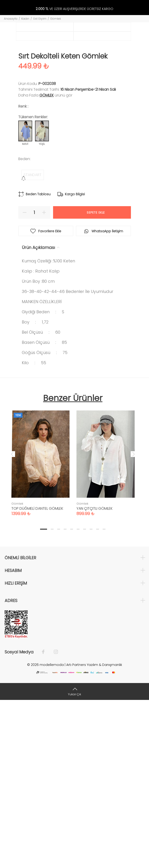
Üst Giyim (39, 19)
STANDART (32, 325)
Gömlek (55, 19)
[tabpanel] (40, 609)
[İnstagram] (53, 803)
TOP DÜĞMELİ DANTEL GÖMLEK (37, 659)
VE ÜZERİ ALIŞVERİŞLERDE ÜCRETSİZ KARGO (74, 9)
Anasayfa (10, 19)
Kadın (25, 19)
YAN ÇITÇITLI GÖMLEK (94, 659)
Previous (12, 604)
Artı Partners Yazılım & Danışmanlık (94, 815)
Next (133, 604)
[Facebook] (45, 803)
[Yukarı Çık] (74, 842)
